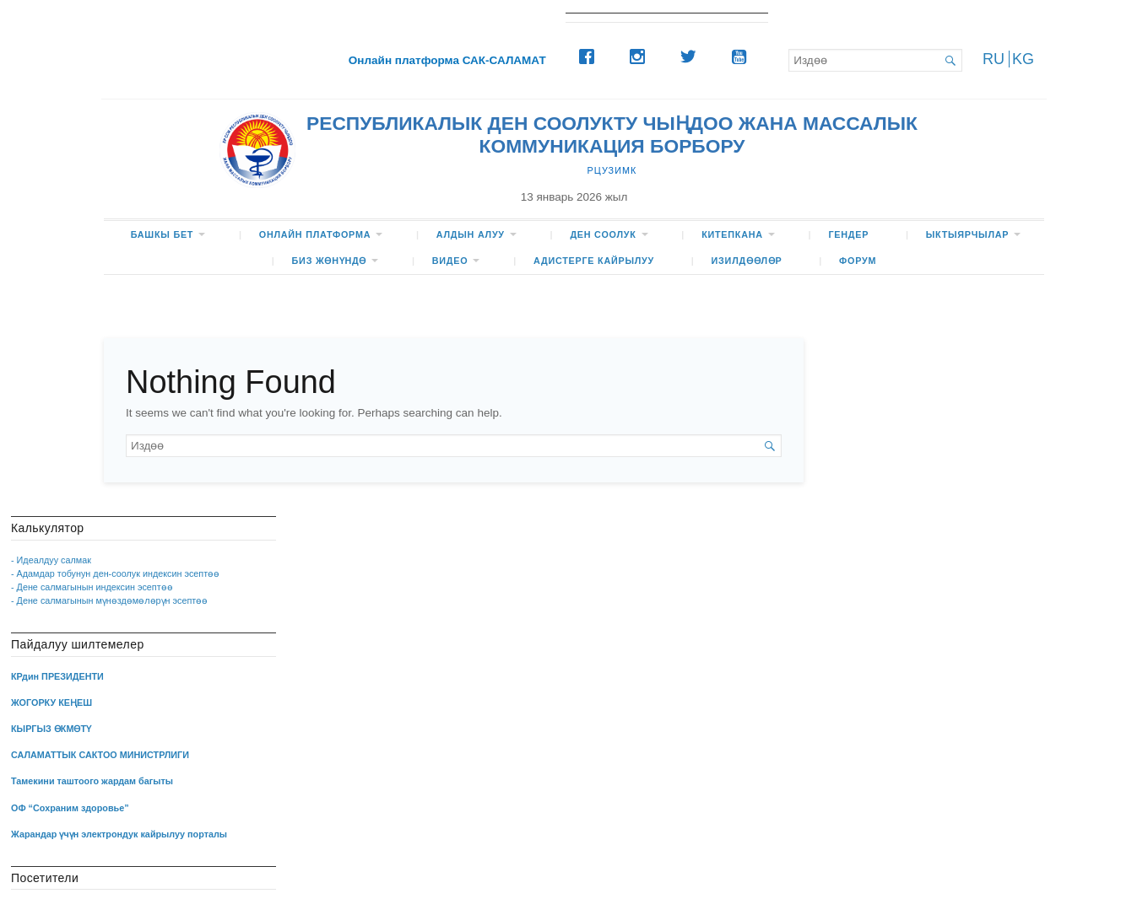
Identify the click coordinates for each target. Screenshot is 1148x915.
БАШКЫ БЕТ (162, 234)
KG (1023, 59)
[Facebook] (591, 56)
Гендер (848, 234)
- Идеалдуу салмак (51, 560)
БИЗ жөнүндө (329, 261)
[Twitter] (692, 56)
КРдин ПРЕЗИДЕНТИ (57, 676)
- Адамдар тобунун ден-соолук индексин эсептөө (115, 573)
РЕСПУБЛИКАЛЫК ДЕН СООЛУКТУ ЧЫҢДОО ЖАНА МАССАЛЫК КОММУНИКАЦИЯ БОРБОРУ (612, 134)
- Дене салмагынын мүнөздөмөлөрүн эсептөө (109, 600)
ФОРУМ (857, 261)
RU (993, 59)
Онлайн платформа (315, 234)
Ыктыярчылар (968, 234)
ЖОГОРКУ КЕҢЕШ (51, 702)
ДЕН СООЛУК (603, 234)
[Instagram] (641, 56)
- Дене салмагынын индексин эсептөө (92, 587)
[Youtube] (743, 56)
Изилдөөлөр (747, 261)
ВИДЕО (450, 261)
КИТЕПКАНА (732, 234)
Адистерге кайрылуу (593, 261)
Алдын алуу (470, 234)
